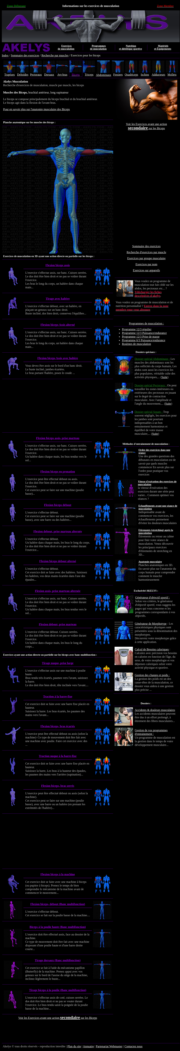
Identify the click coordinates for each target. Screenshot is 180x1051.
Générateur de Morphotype (150, 623)
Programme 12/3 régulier (136, 329)
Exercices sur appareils (146, 270)
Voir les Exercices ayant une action (146, 124)
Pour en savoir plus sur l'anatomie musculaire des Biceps (36, 109)
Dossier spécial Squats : (149, 411)
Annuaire (88, 1046)
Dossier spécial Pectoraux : (151, 385)
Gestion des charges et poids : (152, 675)
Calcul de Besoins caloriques (152, 649)
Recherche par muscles (54, 55)
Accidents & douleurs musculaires (155, 710)
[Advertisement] (146, 187)
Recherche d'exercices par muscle (146, 252)
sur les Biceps (156, 128)
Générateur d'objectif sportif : (152, 597)
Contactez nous (133, 1046)
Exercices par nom (146, 264)
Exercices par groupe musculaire (146, 258)
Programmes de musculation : (146, 323)
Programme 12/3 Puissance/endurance (144, 333)
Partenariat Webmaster (109, 1046)
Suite (164, 377)
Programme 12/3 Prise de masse (140, 336)
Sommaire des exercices (25, 55)
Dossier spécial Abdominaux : (152, 358)
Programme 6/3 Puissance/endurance (143, 340)
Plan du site (74, 1046)
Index (5, 55)
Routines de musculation (136, 343)
